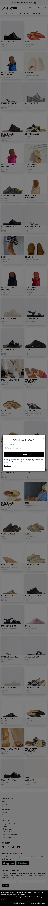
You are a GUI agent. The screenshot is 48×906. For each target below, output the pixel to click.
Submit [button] (24, 454)
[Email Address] (24, 448)
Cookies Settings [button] (20, 903)
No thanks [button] (7, 466)
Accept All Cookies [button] (38, 903)
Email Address (9, 444)
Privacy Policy (33, 461)
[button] (24, 898)
